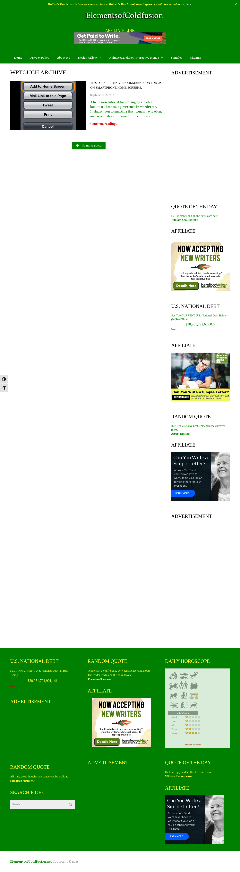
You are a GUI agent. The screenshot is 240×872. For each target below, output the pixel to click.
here (188, 4)
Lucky (174, 733)
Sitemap (195, 57)
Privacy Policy (39, 57)
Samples (176, 57)
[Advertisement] (200, 138)
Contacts (175, 729)
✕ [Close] (236, 4)
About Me (63, 57)
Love (173, 721)
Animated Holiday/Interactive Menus (134, 57)
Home (18, 57)
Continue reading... (103, 123)
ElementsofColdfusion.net (31, 861)
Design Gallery (88, 57)
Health (174, 717)
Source (174, 329)
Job (172, 725)
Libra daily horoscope (192, 745)
